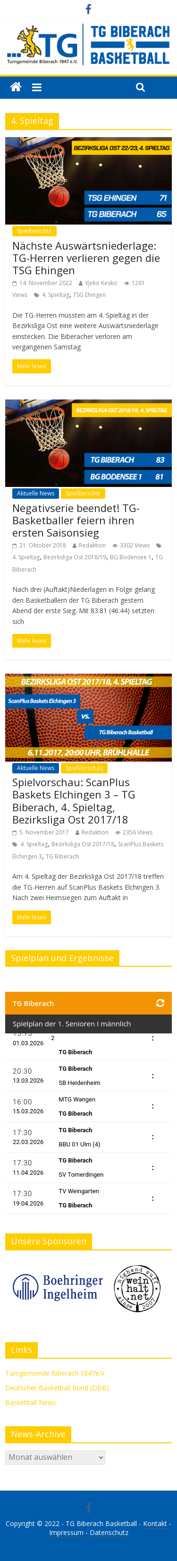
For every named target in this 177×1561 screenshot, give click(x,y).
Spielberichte (34, 231)
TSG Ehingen (89, 295)
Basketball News (30, 1402)
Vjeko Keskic (101, 283)
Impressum (66, 1532)
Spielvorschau (84, 768)
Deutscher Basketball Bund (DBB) (57, 1387)
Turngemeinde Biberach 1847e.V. (55, 1373)
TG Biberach (62, 856)
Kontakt (155, 1523)
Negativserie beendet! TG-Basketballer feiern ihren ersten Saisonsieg (76, 520)
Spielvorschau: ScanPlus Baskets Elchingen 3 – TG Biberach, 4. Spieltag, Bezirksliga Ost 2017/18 (73, 800)
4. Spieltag (55, 295)
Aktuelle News (35, 493)
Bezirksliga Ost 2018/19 (74, 557)
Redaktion (92, 545)
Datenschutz (109, 1532)
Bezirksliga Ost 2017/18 (82, 844)
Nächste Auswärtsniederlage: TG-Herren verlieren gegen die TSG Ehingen (86, 258)
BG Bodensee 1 (131, 557)
